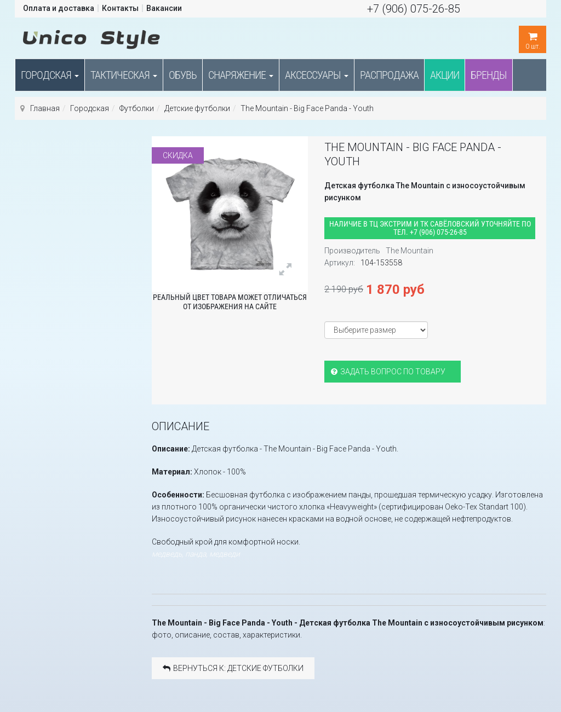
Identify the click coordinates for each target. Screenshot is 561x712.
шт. (532, 38)
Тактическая (123, 75)
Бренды (489, 75)
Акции (444, 75)
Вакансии (164, 8)
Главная (45, 108)
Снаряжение (240, 75)
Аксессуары (316, 75)
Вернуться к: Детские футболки (233, 668)
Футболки (136, 108)
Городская (50, 75)
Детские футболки (197, 108)
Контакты (120, 8)
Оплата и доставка (58, 8)
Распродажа (389, 75)
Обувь (183, 75)
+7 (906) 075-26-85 (413, 8)
